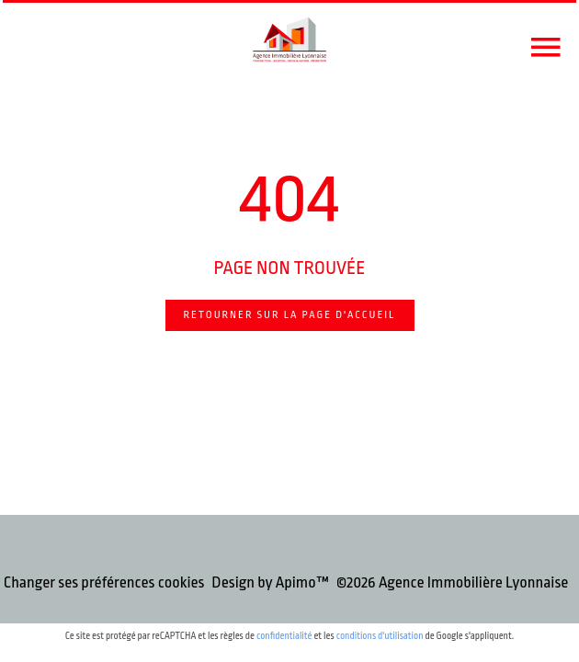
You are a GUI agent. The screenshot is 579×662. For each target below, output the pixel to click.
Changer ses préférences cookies (104, 582)
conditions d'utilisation (380, 636)
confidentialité (284, 636)
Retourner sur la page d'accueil (290, 315)
